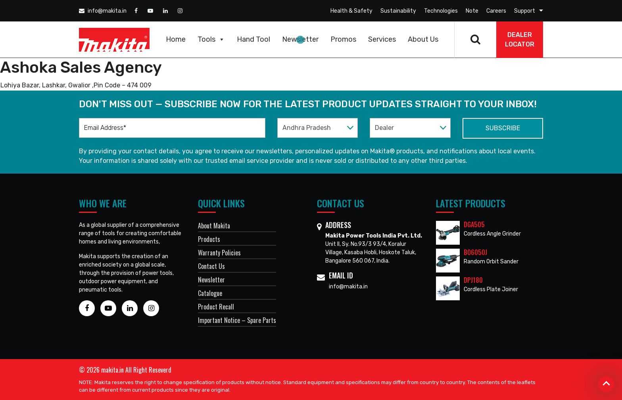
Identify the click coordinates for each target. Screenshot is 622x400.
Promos (343, 39)
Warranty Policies (219, 252)
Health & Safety (351, 11)
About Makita (214, 225)
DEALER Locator (519, 39)
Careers (496, 11)
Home (176, 39)
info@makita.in (103, 11)
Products (209, 239)
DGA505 (474, 224)
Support (524, 11)
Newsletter (300, 39)
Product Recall (216, 306)
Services (382, 39)
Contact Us (211, 266)
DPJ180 (473, 280)
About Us (423, 39)
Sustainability (398, 11)
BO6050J (475, 252)
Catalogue (210, 293)
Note (472, 11)
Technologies (441, 11)
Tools (211, 39)
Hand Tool (253, 39)
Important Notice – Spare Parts (237, 320)
